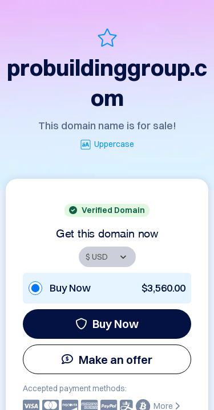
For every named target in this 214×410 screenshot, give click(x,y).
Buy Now (107, 324)
